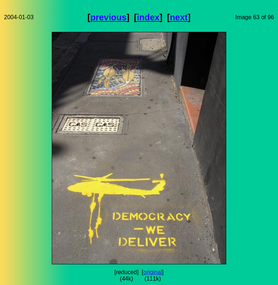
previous (108, 17)
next (179, 17)
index (148, 17)
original (152, 272)
